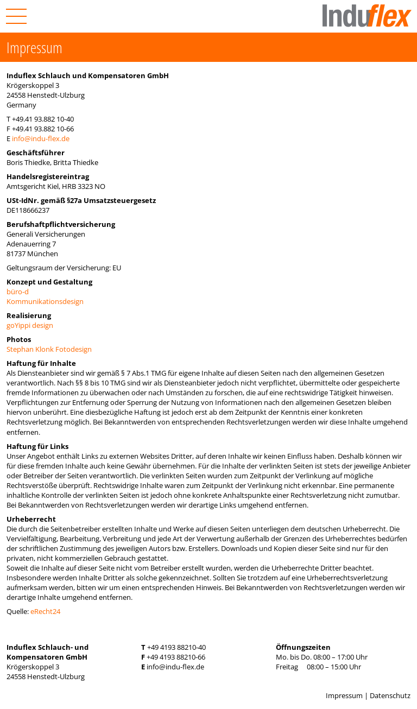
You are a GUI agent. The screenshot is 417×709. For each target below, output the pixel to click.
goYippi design (30, 325)
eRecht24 (45, 611)
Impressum (344, 695)
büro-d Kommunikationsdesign (45, 296)
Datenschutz (390, 695)
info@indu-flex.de (41, 138)
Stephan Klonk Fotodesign (49, 349)
